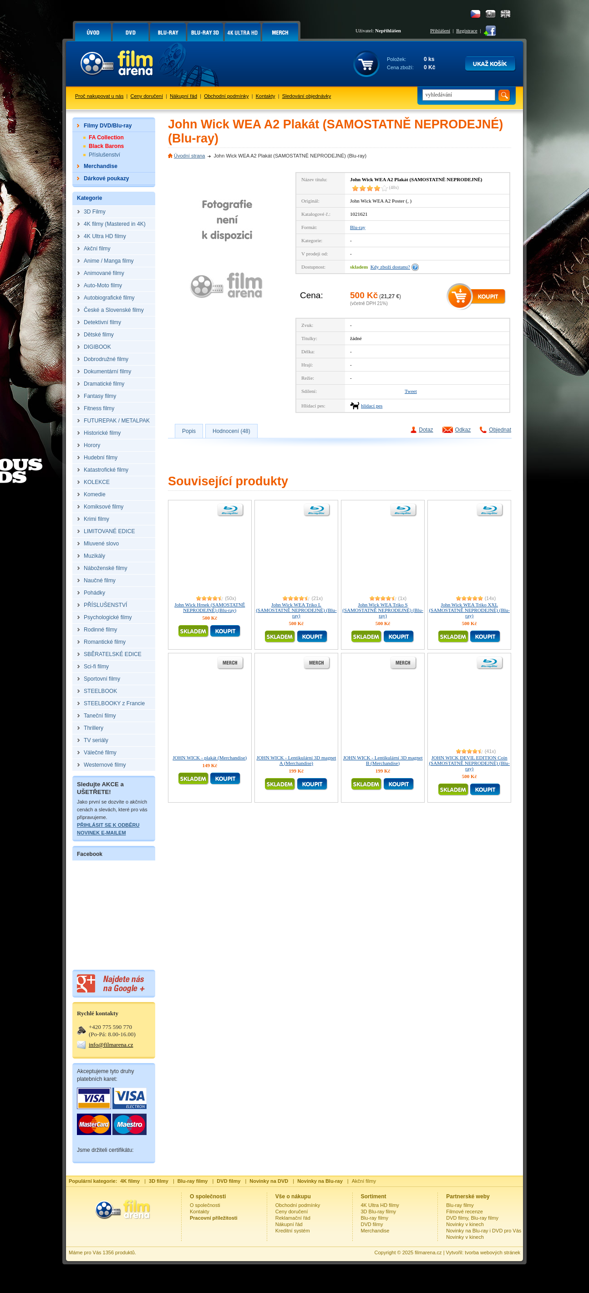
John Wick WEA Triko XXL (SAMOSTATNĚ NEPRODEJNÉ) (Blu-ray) (469, 610)
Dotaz (426, 430)
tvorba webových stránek (492, 1252)
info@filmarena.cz (111, 1044)
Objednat (500, 430)
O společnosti (205, 1205)
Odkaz (463, 430)
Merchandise (375, 1230)
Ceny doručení (147, 96)
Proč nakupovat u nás (99, 96)
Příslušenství (104, 155)
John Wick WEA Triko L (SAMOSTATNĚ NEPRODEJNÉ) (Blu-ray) (296, 610)
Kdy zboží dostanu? (390, 267)
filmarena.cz (428, 1252)
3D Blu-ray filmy (378, 1211)
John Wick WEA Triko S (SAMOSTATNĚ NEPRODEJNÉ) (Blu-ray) (382, 610)
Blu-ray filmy (375, 1218)
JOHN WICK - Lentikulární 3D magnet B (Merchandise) (383, 760)
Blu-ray (358, 227)
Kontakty (265, 96)
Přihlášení (440, 30)
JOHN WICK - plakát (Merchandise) (210, 757)
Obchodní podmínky (226, 96)
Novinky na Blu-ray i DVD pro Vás (483, 1230)
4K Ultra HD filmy (380, 1205)
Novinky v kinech (465, 1224)
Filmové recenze (464, 1211)
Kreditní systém (292, 1230)
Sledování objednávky (306, 96)
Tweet (411, 391)
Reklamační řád (292, 1218)
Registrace (466, 30)
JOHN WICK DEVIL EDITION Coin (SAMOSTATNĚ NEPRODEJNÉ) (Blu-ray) (469, 763)
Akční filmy (364, 1181)
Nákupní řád (183, 96)
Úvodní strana (189, 155)
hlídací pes (371, 405)
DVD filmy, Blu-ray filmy (472, 1218)
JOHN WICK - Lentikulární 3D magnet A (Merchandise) (296, 760)
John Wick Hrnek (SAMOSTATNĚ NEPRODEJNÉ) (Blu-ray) (209, 607)
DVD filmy (372, 1224)
